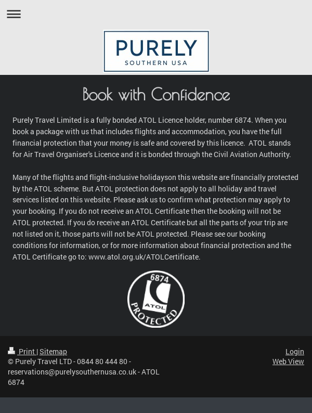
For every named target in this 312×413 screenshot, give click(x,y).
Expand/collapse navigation (156, 14)
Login (294, 351)
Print (22, 351)
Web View (288, 361)
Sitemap (53, 351)
